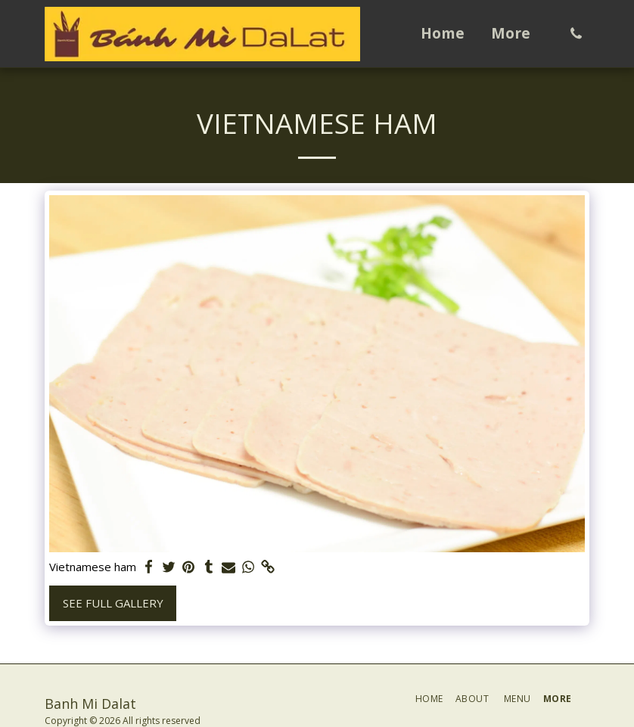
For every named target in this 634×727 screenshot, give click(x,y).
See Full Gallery (113, 602)
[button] (576, 33)
